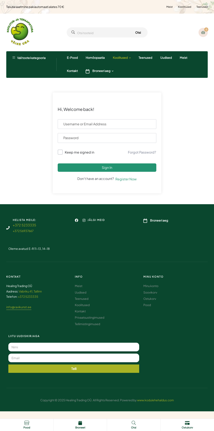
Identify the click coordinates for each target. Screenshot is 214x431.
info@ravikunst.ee (18, 307)
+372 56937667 (23, 231)
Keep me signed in (79, 152)
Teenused (202, 6)
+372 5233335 (24, 225)
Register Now (126, 179)
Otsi (138, 32)
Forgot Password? (142, 152)
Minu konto (153, 276)
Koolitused (184, 6)
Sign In (107, 167)
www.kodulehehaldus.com (155, 400)
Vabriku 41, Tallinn (30, 291)
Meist (169, 6)
